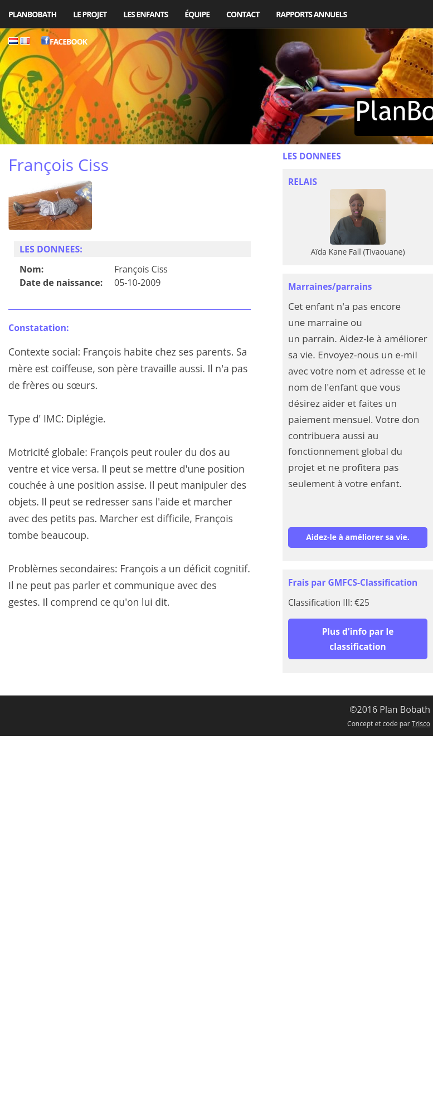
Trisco (421, 723)
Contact (242, 14)
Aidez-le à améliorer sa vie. (358, 537)
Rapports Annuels (311, 14)
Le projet (89, 14)
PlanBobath (32, 14)
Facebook (64, 41)
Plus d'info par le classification (358, 638)
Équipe (197, 14)
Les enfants (145, 14)
